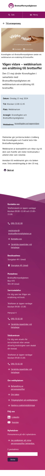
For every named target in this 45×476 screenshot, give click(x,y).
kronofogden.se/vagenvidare (27, 123)
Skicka (12, 459)
